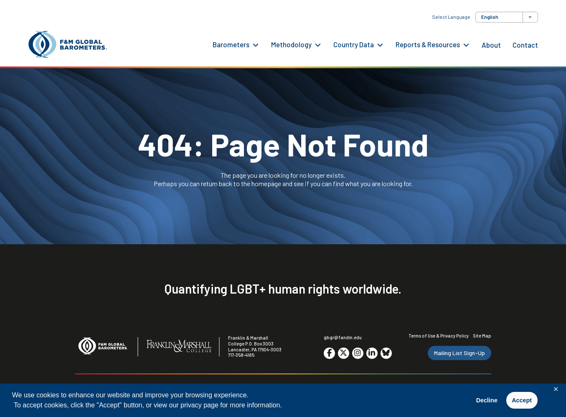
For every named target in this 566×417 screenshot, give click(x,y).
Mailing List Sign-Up (459, 352)
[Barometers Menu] (255, 44)
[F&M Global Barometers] (68, 44)
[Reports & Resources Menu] (466, 44)
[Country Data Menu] (380, 44)
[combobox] (506, 17)
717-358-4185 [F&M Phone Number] (241, 355)
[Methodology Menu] (318, 44)
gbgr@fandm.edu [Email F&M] (343, 337)
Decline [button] (486, 400)
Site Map (482, 335)
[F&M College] (179, 346)
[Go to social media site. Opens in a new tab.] (329, 353)
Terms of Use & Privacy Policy (439, 335)
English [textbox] (489, 17)
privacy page (199, 405)
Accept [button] (522, 400)
